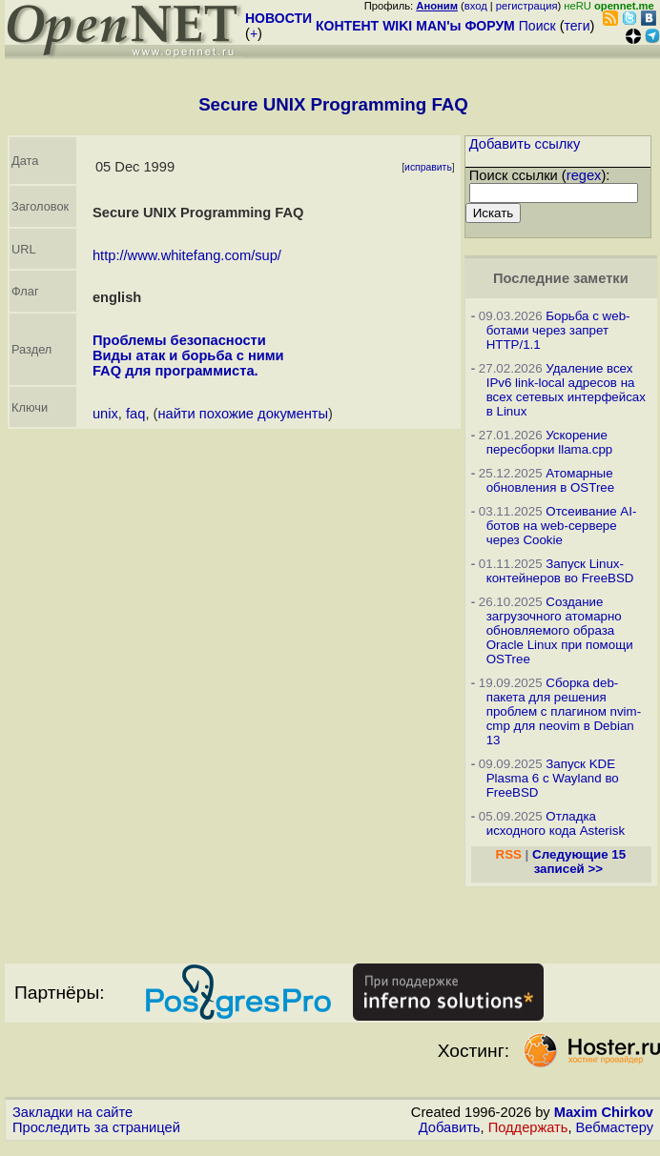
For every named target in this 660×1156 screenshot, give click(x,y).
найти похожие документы (242, 413)
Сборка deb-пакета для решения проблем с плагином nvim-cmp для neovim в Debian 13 (563, 711)
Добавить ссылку (525, 144)
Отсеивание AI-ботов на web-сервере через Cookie (561, 525)
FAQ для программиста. (175, 370)
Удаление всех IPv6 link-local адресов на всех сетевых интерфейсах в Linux (566, 389)
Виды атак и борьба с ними (188, 355)
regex (584, 175)
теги (577, 25)
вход (475, 5)
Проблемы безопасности (179, 340)
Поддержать (528, 1127)
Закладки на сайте (72, 1112)
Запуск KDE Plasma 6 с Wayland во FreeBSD (552, 778)
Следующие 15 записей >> (579, 861)
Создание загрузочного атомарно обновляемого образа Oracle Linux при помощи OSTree (559, 630)
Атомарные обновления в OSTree (550, 480)
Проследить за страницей (96, 1127)
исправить (428, 167)
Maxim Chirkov (603, 1112)
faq (135, 413)
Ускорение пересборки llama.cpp (549, 442)
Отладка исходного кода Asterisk (555, 823)
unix (105, 413)
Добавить (450, 1127)
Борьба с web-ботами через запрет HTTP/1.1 (558, 330)
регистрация (527, 5)
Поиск (537, 25)
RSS (509, 854)
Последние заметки (561, 278)
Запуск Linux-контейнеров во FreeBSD (560, 571)
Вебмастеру (614, 1127)
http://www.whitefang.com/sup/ (187, 255)
